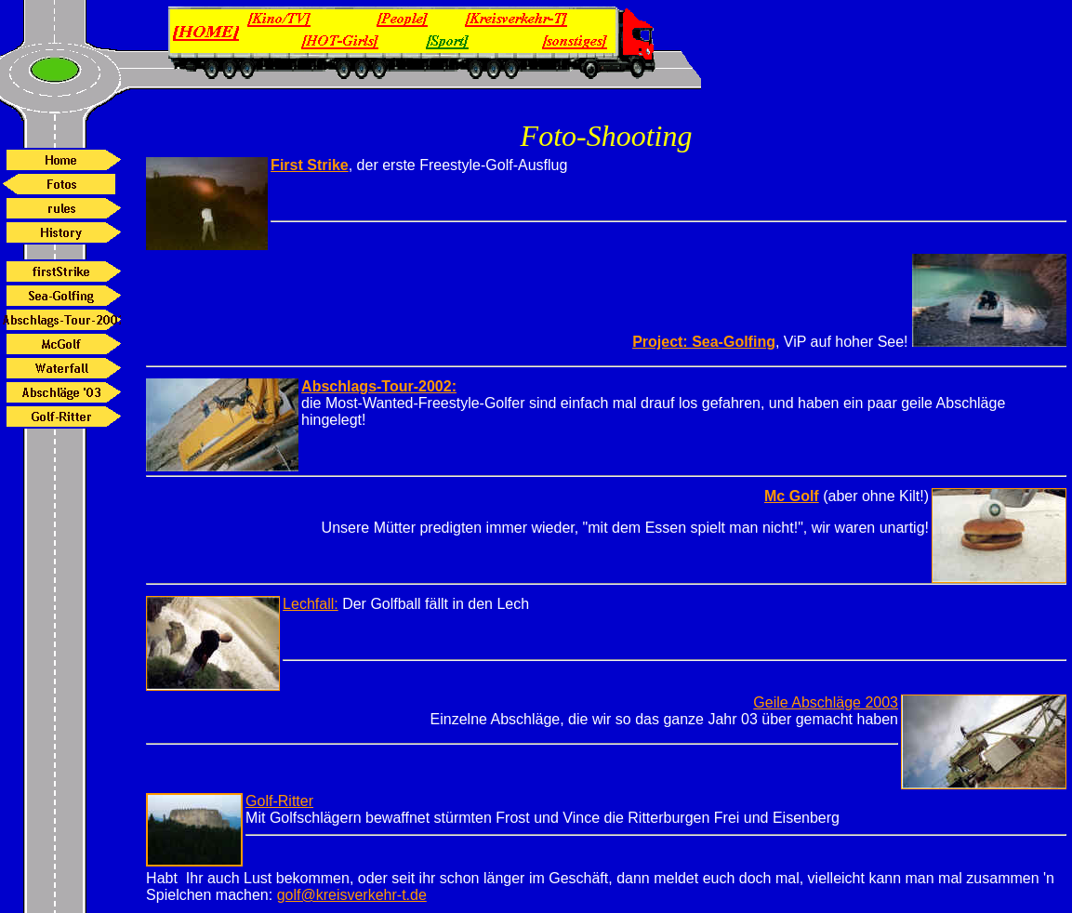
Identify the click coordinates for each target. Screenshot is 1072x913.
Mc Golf (791, 496)
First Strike (310, 165)
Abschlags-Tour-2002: (379, 386)
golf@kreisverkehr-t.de (352, 895)
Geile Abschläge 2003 (825, 702)
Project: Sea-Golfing (703, 342)
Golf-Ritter (279, 801)
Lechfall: (310, 604)
